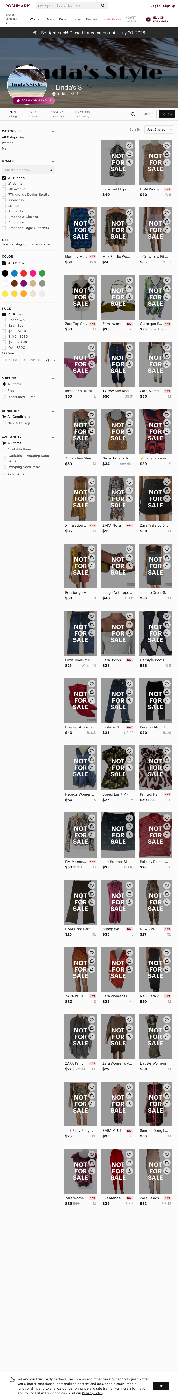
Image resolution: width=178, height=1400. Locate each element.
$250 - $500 (15, 342)
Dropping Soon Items (21, 467)
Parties (91, 19)
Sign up (169, 6)
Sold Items (13, 473)
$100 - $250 (15, 336)
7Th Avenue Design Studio (25, 194)
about (148, 114)
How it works (131, 19)
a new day (13, 200)
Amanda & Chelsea (20, 217)
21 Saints (12, 183)
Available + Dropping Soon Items (25, 458)
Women (35, 19)
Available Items (17, 449)
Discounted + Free (19, 397)
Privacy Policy (92, 1393)
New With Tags (16, 423)
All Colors (13, 263)
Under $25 (13, 320)
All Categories (13, 137)
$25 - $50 (13, 325)
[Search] (77, 5)
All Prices (12, 314)
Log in (155, 6)
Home (76, 19)
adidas (10, 206)
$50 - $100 (14, 331)
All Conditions (16, 417)
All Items (11, 384)
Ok (161, 1386)
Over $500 (13, 348)
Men (50, 19)
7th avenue (13, 189)
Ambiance (13, 222)
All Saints (12, 211)
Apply (50, 360)
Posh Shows (111, 19)
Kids (62, 19)
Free (8, 390)
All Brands (13, 178)
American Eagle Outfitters (25, 228)
